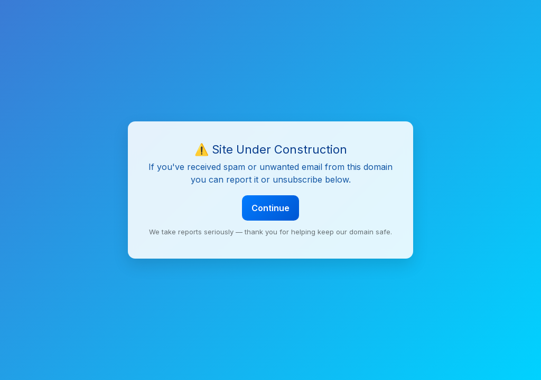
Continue (270, 208)
